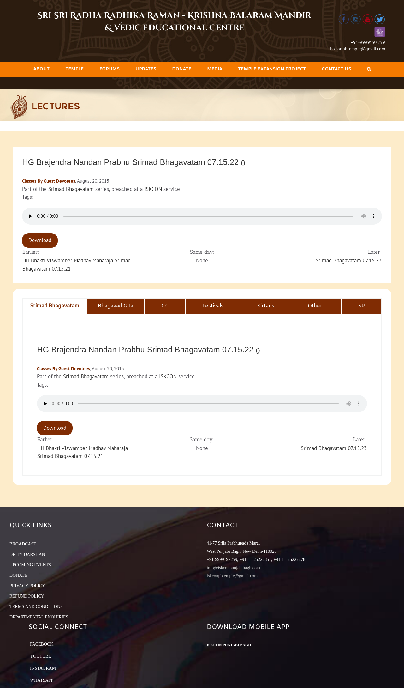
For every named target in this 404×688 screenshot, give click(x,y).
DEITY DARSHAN (27, 554)
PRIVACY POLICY (27, 585)
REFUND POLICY (26, 596)
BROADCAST (22, 544)
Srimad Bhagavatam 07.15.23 (349, 260)
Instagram (43, 668)
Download (39, 240)
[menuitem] (41, 69)
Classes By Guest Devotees (48, 181)
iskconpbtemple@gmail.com (357, 49)
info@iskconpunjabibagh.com (233, 567)
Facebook (41, 644)
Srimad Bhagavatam (71, 189)
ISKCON (153, 189)
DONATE (18, 575)
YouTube (40, 656)
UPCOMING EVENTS (30, 565)
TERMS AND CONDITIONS (36, 606)
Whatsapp (41, 680)
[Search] (369, 69)
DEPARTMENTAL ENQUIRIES (38, 617)
